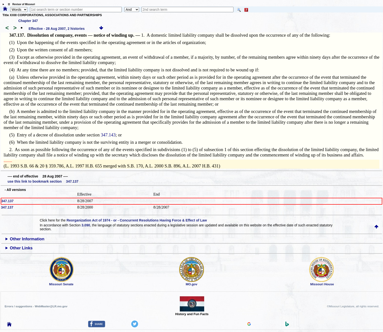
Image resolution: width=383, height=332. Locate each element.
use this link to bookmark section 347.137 (43, 181)
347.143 (108, 134)
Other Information (27, 239)
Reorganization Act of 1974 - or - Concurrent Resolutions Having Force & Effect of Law (137, 220)
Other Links (21, 248)
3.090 (85, 225)
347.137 (7, 201)
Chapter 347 (28, 21)
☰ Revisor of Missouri (20, 4)
